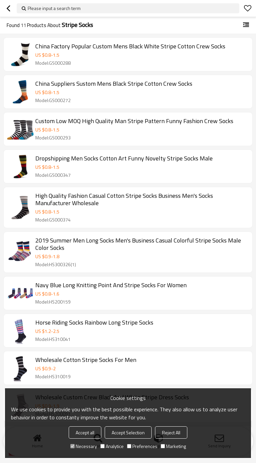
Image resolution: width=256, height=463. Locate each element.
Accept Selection (128, 432)
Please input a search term (54, 8)
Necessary (83, 446)
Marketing (173, 446)
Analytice (112, 446)
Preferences (142, 446)
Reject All (171, 432)
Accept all (85, 432)
